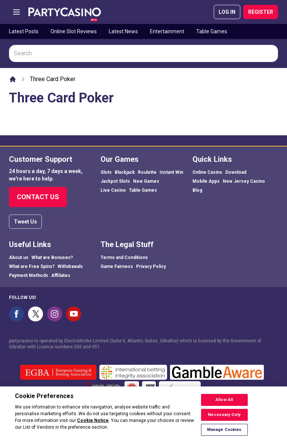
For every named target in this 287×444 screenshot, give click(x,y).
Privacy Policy (151, 266)
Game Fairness (117, 266)
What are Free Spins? (32, 266)
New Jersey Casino (244, 181)
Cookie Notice (93, 425)
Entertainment (167, 31)
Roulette (147, 172)
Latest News (123, 31)
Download (235, 172)
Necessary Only (224, 419)
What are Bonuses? (52, 257)
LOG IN (227, 12)
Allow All (224, 404)
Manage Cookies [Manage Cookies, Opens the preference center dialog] (224, 434)
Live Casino (113, 190)
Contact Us (38, 197)
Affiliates (60, 275)
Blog (197, 190)
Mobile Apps (206, 181)
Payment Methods (28, 275)
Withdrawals (70, 266)
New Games (146, 181)
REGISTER (260, 12)
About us (18, 257)
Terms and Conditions (124, 257)
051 (96, 346)
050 (78, 346)
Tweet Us (25, 222)
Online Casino (207, 172)
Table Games (211, 31)
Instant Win (171, 172)
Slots (106, 172)
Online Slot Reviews (73, 31)
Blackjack (125, 172)
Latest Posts (23, 31)
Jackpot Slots (115, 181)
